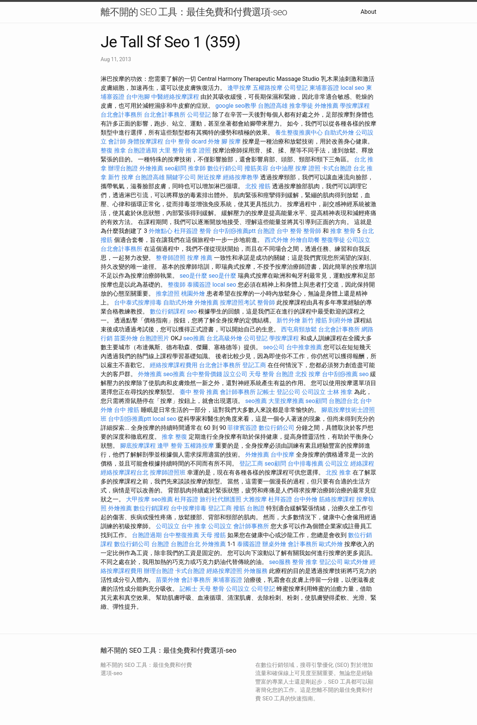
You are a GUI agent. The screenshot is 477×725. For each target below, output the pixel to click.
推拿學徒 (301, 105)
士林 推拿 (340, 391)
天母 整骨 (261, 374)
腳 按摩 (231, 141)
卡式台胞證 (337, 168)
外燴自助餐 (305, 239)
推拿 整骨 (343, 230)
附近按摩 (209, 177)
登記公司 (288, 391)
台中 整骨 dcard (185, 141)
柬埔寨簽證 (324, 87)
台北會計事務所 (121, 114)
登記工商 (254, 365)
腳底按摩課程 (138, 445)
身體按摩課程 (145, 141)
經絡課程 (362, 463)
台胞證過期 (142, 150)
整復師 (177, 284)
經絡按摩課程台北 (124, 472)
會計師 (117, 141)
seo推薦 (194, 338)
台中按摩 (282, 454)
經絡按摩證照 (224, 570)
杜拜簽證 (186, 230)
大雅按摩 (255, 499)
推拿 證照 (198, 150)
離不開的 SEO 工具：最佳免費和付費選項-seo (194, 12)
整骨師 (312, 230)
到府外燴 (341, 320)
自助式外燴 (339, 132)
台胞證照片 (154, 338)
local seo (352, 87)
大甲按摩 (138, 499)
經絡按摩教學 (241, 177)
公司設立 (358, 239)
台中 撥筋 (126, 409)
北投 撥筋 (258, 186)
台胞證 (266, 230)
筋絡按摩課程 (337, 499)
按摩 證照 (307, 168)
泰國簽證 (199, 284)
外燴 (214, 141)
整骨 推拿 (305, 561)
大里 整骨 (171, 150)
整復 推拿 (113, 150)
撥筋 (239, 508)
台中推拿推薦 (304, 347)
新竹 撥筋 (314, 320)
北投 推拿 (338, 472)
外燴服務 (256, 570)
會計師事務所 (238, 391)
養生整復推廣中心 (299, 132)
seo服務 (280, 561)
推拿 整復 (174, 436)
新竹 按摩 (120, 177)
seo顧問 (175, 168)
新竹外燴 (288, 320)
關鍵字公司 (181, 177)
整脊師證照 (171, 257)
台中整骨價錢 (204, 374)
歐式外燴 (331, 544)
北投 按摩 (307, 374)
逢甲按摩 (239, 87)
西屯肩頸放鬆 (299, 329)
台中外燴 (306, 499)
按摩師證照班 (168, 472)
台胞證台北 (343, 400)
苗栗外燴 (126, 338)
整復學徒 (333, 239)
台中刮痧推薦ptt (234, 230)
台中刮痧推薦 (340, 374)
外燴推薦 (326, 105)
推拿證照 (168, 293)
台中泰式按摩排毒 (138, 302)
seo (192, 311)
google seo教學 (235, 105)
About (368, 11)
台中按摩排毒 (188, 508)
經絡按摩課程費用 (174, 365)
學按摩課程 (355, 105)
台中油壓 (282, 168)
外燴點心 (161, 230)
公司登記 (296, 87)
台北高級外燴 (224, 338)
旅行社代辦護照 (220, 499)
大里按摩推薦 (286, 400)
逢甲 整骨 (170, 445)
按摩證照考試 (238, 302)
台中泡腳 (138, 96)
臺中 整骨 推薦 (199, 391)
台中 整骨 (289, 230)
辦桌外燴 (274, 544)
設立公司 (235, 374)
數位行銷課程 (168, 311)
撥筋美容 (256, 168)
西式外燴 (276, 239)
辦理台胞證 (123, 168)
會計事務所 (303, 544)
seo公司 (274, 347)
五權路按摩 (267, 87)
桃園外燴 (193, 293)
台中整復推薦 (181, 535)
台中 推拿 (193, 526)
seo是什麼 (193, 275)
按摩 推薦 (199, 257)
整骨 (205, 230)
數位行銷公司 (225, 168)
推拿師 (197, 168)
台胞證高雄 (273, 105)
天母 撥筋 (213, 535)
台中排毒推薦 (305, 463)
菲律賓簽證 (242, 427)
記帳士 (266, 391)
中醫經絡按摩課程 (175, 96)
